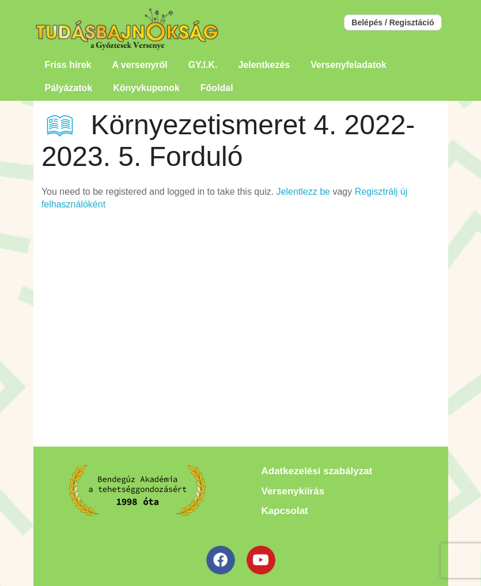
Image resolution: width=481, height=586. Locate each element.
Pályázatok (69, 88)
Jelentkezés (264, 65)
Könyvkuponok (146, 88)
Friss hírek (68, 65)
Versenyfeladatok (348, 65)
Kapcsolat (285, 510)
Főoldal (216, 88)
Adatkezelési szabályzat (317, 471)
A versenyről (139, 65)
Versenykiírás (293, 491)
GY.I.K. (203, 65)
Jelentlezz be (303, 191)
